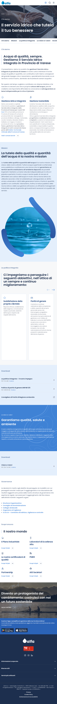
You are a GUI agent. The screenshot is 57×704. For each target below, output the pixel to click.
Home (2, 14)
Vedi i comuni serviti (10, 135)
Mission (14, 41)
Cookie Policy (28, 694)
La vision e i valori (43, 41)
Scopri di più (7, 548)
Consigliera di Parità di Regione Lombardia (28, 397)
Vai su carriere (8, 607)
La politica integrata (27, 41)
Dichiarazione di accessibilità (28, 697)
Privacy (28, 692)
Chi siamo (5, 41)
